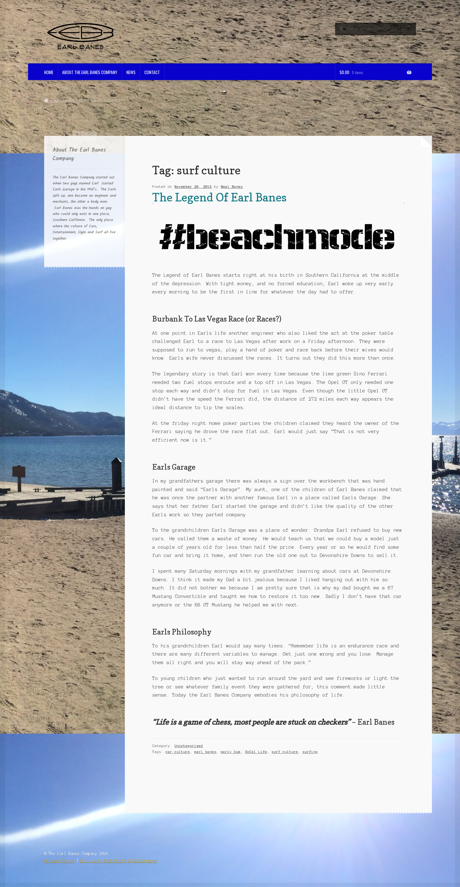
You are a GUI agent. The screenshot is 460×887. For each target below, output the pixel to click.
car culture (178, 752)
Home (48, 72)
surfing (310, 752)
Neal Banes (232, 186)
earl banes (205, 752)
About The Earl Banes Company (89, 72)
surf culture (284, 752)
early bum (231, 752)
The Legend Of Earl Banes (219, 197)
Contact (152, 72)
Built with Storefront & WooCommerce (118, 861)
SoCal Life (256, 752)
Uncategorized (188, 746)
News (131, 72)
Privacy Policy (59, 861)
